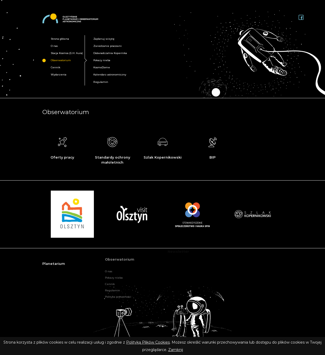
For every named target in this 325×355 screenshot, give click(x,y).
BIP (212, 147)
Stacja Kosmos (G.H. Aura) (67, 53)
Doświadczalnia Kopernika (110, 53)
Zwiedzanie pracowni (107, 45)
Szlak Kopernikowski (162, 146)
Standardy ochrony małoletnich (112, 149)
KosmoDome (101, 67)
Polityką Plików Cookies (148, 342)
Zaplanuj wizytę (104, 38)
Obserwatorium (61, 60)
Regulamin (100, 81)
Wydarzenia (58, 74)
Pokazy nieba (101, 60)
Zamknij (175, 349)
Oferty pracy (62, 146)
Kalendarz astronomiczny (109, 74)
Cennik (55, 67)
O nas (54, 45)
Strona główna (60, 38)
